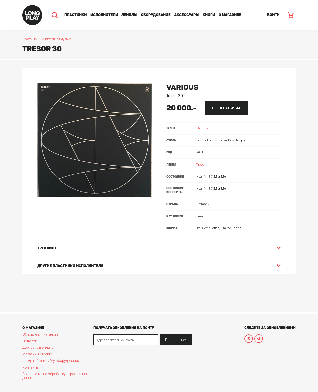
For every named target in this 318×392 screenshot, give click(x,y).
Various (182, 87)
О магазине (230, 15)
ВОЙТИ (273, 15)
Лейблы (129, 15)
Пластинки (75, 15)
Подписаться (176, 340)
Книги (209, 15)
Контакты (30, 367)
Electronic (202, 128)
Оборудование (156, 15)
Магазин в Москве (37, 354)
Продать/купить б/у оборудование (51, 361)
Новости (29, 341)
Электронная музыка (56, 39)
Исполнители (104, 15)
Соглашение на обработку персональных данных (56, 376)
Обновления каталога (40, 334)
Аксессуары (186, 15)
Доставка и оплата (38, 347)
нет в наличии (226, 108)
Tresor (200, 164)
